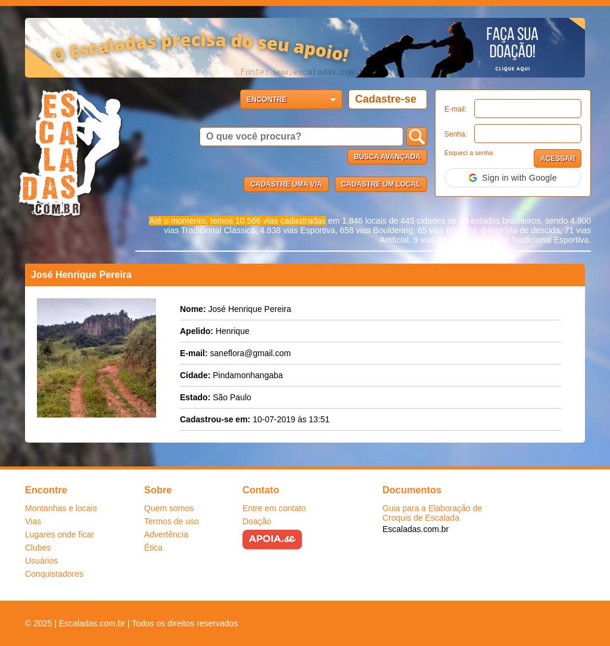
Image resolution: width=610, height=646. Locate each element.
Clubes (38, 547)
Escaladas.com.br (415, 529)
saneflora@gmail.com (250, 353)
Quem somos (169, 508)
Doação (256, 521)
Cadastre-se (385, 99)
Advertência (166, 534)
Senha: (455, 134)
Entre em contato (274, 508)
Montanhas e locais (61, 508)
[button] (512, 177)
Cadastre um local (381, 184)
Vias (33, 521)
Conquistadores (54, 574)
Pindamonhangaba (248, 375)
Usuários (41, 560)
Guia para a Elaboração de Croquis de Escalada (432, 513)
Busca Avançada (387, 157)
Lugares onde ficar (59, 534)
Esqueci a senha (468, 152)
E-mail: (455, 109)
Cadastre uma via (286, 184)
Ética (153, 547)
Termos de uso (171, 521)
